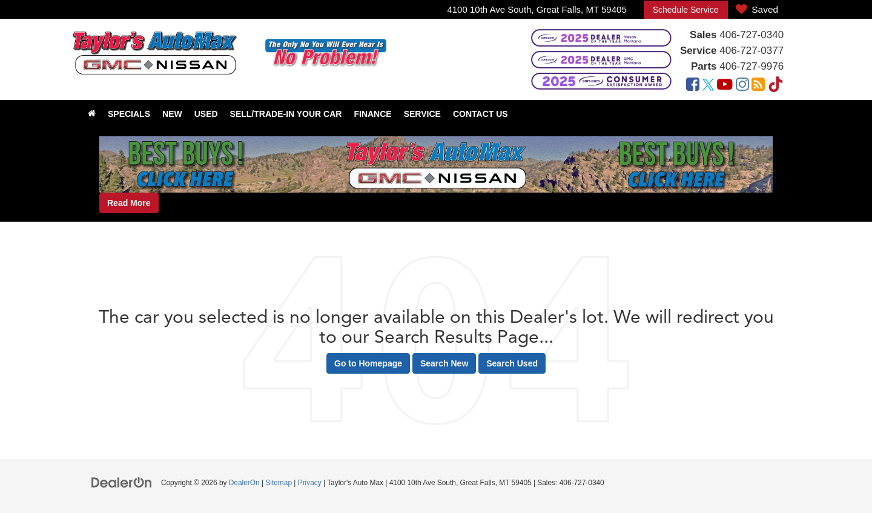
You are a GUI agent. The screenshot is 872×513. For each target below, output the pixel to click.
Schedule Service (686, 10)
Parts (704, 66)
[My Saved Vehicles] (757, 9)
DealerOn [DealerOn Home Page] (244, 482)
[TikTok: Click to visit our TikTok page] (776, 85)
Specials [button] (129, 114)
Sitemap (278, 482)
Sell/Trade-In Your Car (286, 114)
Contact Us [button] (480, 114)
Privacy (310, 482)
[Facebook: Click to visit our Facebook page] (692, 85)
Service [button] (422, 114)
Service (698, 50)
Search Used (512, 363)
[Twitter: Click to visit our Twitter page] (708, 85)
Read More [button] (129, 203)
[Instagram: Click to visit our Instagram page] (742, 85)
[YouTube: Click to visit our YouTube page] (725, 85)
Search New (444, 363)
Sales (703, 35)
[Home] (92, 114)
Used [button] (206, 114)
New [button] (172, 114)
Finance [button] (372, 114)
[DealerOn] (122, 482)
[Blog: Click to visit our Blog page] (758, 85)
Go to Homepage (368, 363)
